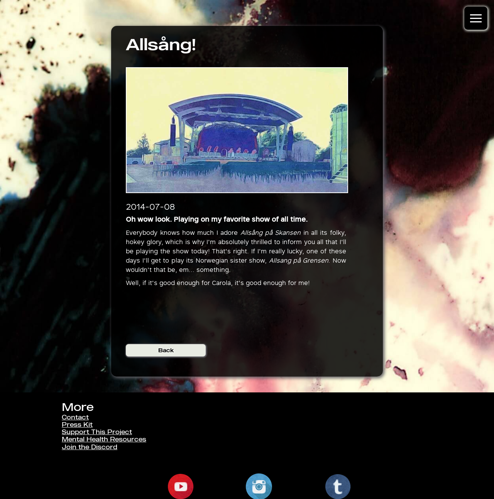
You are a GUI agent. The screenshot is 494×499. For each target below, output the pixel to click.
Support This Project (97, 432)
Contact (75, 417)
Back (166, 350)
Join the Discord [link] (89, 447)
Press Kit (77, 424)
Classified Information (98, 454)
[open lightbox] (237, 130)
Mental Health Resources (104, 439)
